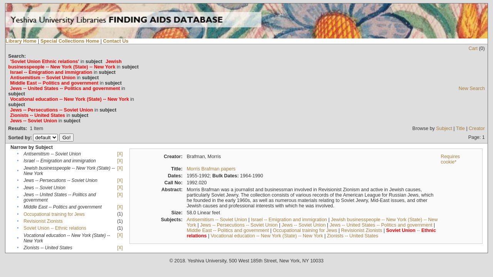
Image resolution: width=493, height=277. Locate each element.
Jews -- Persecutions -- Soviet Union (239, 225)
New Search (472, 88)
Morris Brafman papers (211, 169)
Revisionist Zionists (42, 221)
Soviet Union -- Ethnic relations (54, 228)
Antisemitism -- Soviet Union (217, 219)
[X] (119, 154)
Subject (444, 128)
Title (460, 128)
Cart (473, 48)
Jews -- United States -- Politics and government (381, 225)
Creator (477, 128)
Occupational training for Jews (54, 214)
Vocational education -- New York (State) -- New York (267, 236)
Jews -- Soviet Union (303, 225)
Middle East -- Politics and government (228, 230)
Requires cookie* (450, 159)
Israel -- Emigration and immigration (289, 219)
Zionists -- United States (352, 236)
